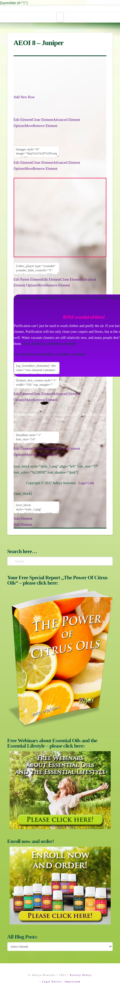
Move (29, 126)
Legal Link (86, 483)
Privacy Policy (81, 975)
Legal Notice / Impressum (61, 981)
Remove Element (45, 126)
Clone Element (42, 120)
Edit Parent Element (28, 279)
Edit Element (23, 120)
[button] (60, 17)
